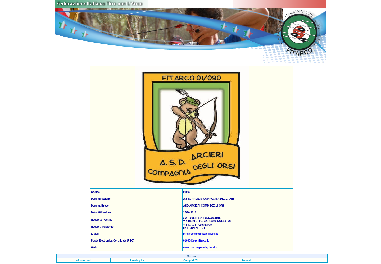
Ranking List (138, 260)
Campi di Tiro (191, 260)
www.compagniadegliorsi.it (200, 247)
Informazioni (83, 260)
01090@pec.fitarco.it (196, 240)
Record (246, 260)
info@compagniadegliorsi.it (200, 233)
